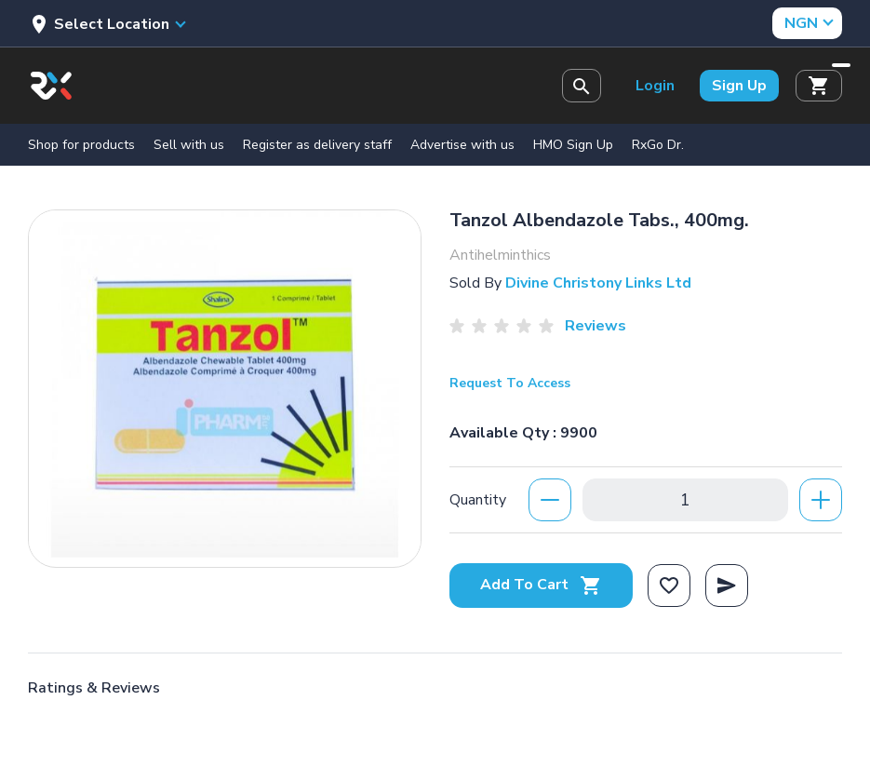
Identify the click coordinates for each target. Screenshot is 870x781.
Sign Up (739, 85)
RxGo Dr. (658, 145)
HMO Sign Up (573, 145)
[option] (225, 384)
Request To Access (509, 383)
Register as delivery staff (317, 145)
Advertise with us (462, 145)
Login (655, 85)
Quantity (477, 500)
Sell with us (189, 145)
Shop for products (81, 145)
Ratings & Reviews (94, 688)
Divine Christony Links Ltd (598, 283)
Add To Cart (541, 584)
